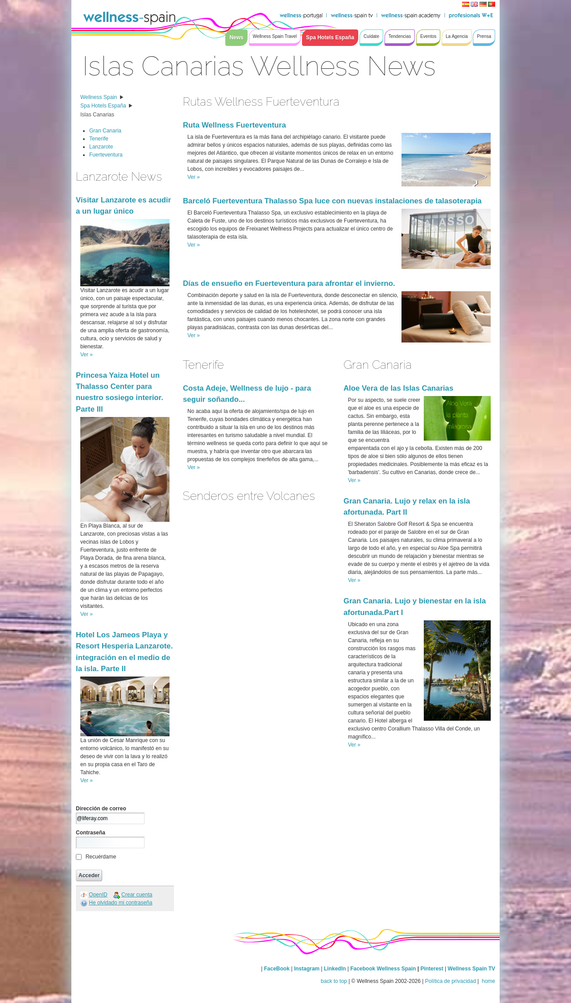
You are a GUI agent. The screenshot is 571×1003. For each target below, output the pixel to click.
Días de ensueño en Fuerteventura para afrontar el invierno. (289, 283)
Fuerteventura (106, 155)
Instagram (306, 969)
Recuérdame (101, 857)
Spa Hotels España (103, 106)
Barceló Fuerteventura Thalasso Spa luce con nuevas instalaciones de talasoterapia (332, 201)
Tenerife (98, 139)
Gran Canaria (105, 131)
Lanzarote (101, 147)
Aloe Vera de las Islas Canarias (398, 388)
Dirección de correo (101, 808)
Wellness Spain (98, 97)
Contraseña (90, 833)
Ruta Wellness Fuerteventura (234, 125)
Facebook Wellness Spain (383, 969)
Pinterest (432, 969)
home (487, 981)
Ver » (86, 354)
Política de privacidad (450, 981)
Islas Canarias (97, 114)
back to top (334, 981)
